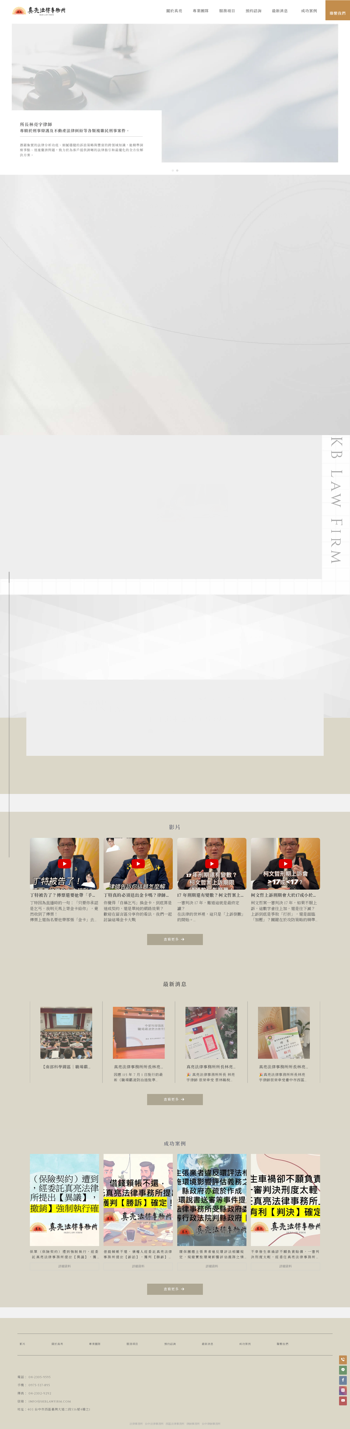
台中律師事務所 (211, 1424)
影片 (22, 1344)
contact (50, 458)
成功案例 (245, 1344)
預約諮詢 (170, 1344)
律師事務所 (193, 1424)
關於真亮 (57, 1344)
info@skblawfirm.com (176, 731)
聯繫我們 (282, 1344)
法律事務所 (136, 1424)
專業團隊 (95, 1344)
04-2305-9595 (40, 1377)
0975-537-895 (39, 1385)
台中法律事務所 (154, 1424)
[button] (173, 170)
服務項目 (132, 1344)
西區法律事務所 (175, 1424)
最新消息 (207, 1344)
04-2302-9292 (40, 1393)
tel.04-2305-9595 (187, 720)
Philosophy (53, 450)
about (47, 443)
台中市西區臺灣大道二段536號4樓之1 (62, 1409)
